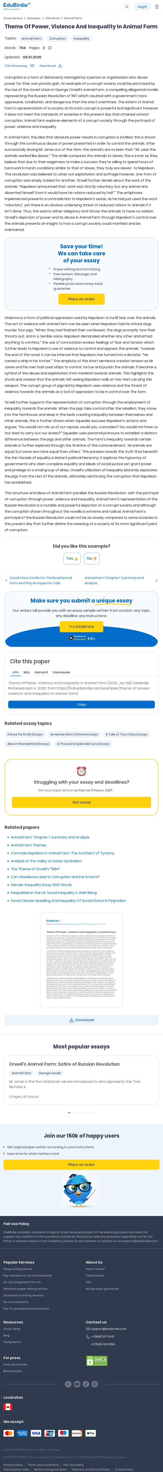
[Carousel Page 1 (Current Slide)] (69, 1113)
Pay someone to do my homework (28, 1275)
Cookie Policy (124, 1469)
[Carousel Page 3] (75, 1113)
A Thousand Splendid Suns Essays (83, 744)
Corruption (57, 38)
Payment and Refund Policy (91, 1469)
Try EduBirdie (81, 626)
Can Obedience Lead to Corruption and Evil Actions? (55, 876)
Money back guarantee (102, 1289)
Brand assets (13, 1371)
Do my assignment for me (22, 1282)
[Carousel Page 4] (78, 1113)
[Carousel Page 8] (91, 1113)
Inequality (81, 38)
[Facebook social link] (68, 1384)
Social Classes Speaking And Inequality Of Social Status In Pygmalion (68, 900)
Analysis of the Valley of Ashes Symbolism (46, 861)
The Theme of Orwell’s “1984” (35, 868)
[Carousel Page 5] (81, 1113)
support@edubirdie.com (108, 1329)
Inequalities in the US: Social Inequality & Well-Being (54, 892)
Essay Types (12, 1329)
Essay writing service (18, 1269)
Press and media (15, 1364)
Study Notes (12, 1342)
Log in (142, 6)
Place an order (81, 299)
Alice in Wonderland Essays (28, 744)
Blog (7, 1335)
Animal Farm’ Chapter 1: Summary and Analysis (114, 580)
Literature (52, 18)
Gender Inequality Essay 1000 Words (41, 884)
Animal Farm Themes (28, 845)
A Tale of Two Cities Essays (126, 734)
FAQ (88, 1282)
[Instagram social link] (94, 1384)
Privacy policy (13, 1465)
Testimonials (95, 1275)
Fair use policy (74, 1465)
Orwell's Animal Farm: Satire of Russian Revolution (64, 1064)
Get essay (81, 802)
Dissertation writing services (24, 1295)
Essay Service (13, 18)
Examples (34, 18)
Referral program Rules (50, 1469)
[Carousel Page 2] (72, 1113)
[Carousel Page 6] (84, 1113)
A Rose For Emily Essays (25, 734)
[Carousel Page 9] (94, 1113)
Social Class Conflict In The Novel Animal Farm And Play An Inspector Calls (41, 580)
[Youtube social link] (77, 1384)
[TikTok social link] (86, 1384)
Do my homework (16, 1302)
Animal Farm (73, 18)
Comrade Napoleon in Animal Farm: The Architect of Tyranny (62, 853)
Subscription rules (16, 1469)
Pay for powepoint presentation (26, 1308)
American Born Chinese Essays (74, 734)
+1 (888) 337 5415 (102, 1336)
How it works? (95, 1269)
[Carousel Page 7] (88, 1113)
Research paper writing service (25, 1289)
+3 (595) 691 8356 (103, 1344)
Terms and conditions (43, 1465)
